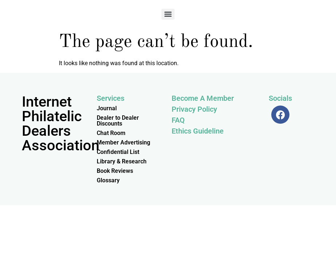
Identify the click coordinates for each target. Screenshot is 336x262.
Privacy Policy (194, 109)
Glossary (108, 180)
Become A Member (203, 98)
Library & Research (122, 161)
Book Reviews (115, 170)
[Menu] (168, 14)
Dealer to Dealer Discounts (118, 120)
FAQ (178, 120)
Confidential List (118, 151)
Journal (107, 108)
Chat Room (111, 133)
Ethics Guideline (198, 131)
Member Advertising (123, 142)
